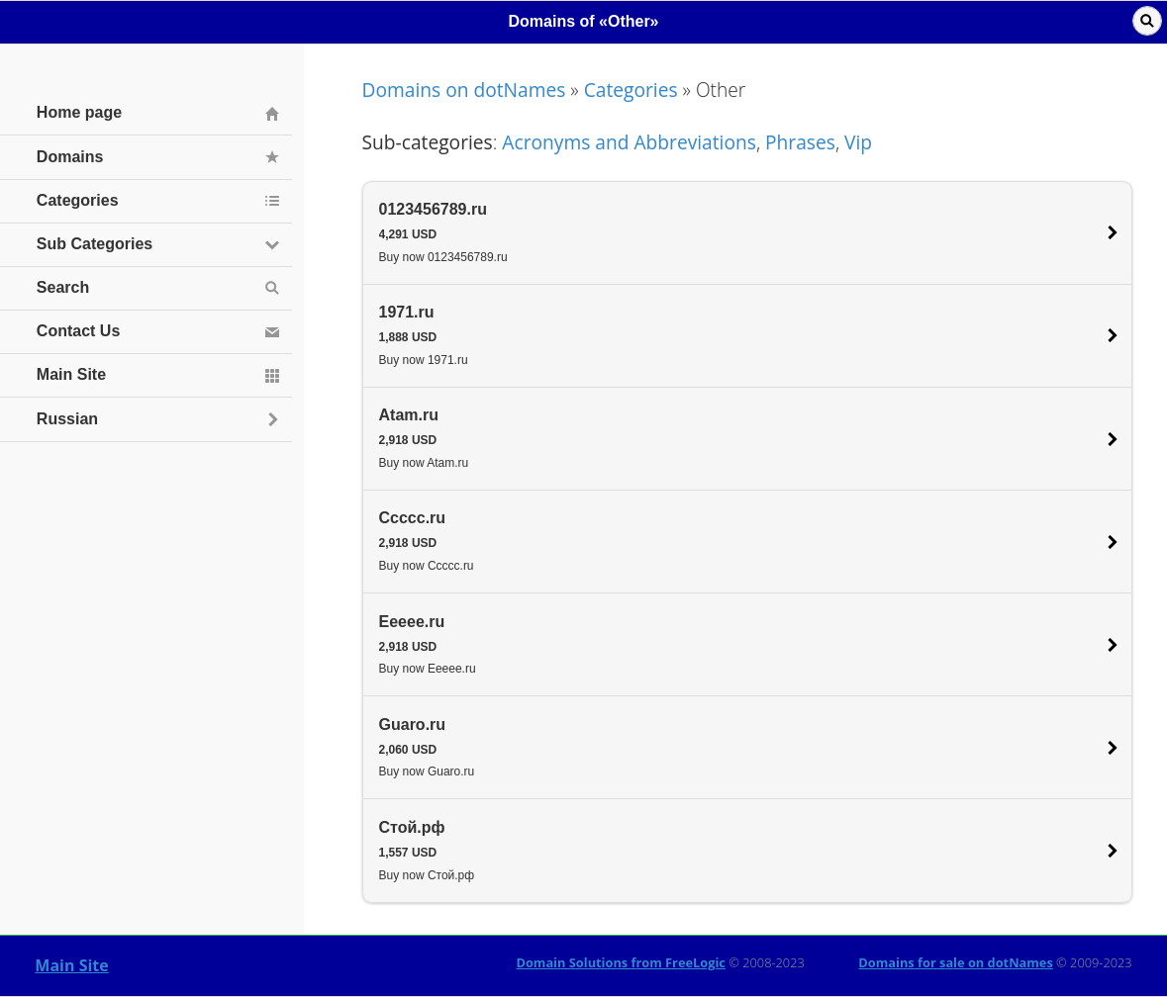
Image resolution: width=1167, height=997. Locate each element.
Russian (67, 418)
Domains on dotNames (464, 89)
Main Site (71, 965)
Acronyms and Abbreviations (629, 142)
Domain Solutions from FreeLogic (621, 962)
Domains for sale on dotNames (955, 962)
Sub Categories (94, 243)
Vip (858, 142)
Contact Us (78, 330)
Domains (70, 156)
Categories (631, 89)
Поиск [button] (1147, 21)
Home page (79, 112)
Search (63, 287)
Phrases (800, 142)
